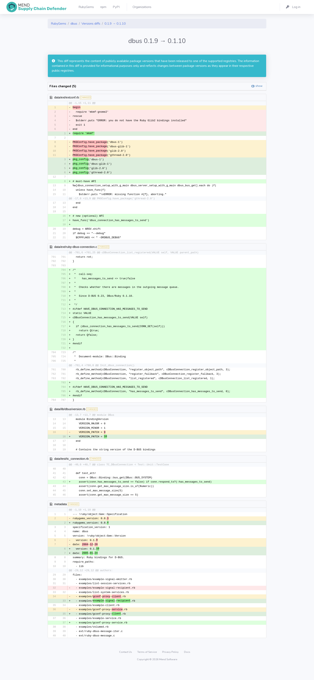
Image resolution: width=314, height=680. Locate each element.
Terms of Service (147, 665)
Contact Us (126, 665)
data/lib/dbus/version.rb (69, 416)
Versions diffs (91, 23)
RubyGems (58, 23)
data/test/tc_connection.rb (71, 467)
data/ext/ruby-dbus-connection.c (75, 250)
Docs (187, 665)
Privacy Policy (170, 665)
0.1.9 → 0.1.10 (115, 23)
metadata (60, 513)
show (259, 86)
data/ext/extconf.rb (66, 97)
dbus (73, 23)
